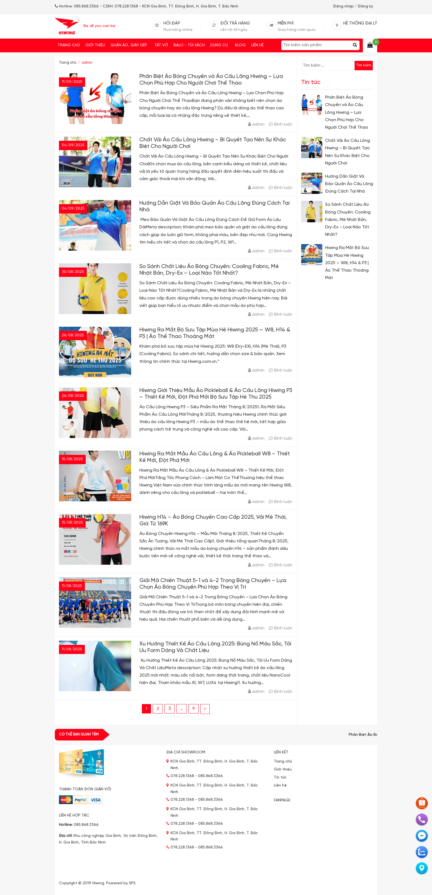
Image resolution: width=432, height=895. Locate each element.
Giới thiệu (95, 45)
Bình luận (283, 124)
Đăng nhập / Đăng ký (353, 6)
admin (258, 124)
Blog (240, 45)
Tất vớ (161, 45)
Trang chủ (69, 45)
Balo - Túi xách (189, 45)
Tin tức (280, 777)
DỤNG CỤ (219, 45)
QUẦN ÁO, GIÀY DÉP (129, 45)
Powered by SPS (121, 883)
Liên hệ (257, 45)
